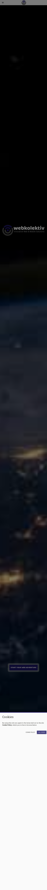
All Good (41, 732)
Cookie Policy (30, 732)
